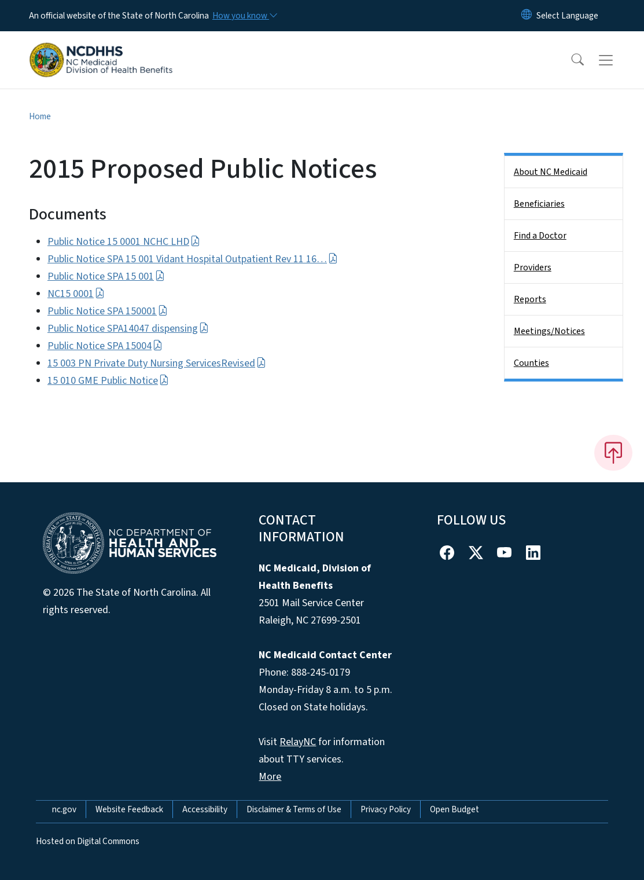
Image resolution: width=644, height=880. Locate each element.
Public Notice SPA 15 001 (106, 276)
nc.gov (64, 809)
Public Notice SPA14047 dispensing (128, 328)
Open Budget (454, 809)
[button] (570, 60)
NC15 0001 (76, 294)
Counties (531, 363)
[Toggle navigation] (617, 60)
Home (40, 116)
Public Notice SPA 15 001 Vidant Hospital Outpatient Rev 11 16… (192, 259)
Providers (532, 267)
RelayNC (297, 742)
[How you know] (244, 15)
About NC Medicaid (550, 172)
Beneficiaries (539, 203)
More (270, 776)
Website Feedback (129, 809)
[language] (567, 15)
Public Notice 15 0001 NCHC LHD (123, 241)
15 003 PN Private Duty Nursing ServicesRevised (156, 363)
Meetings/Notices (549, 331)
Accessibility (204, 809)
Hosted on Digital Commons (87, 841)
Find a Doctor (540, 235)
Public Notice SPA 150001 (107, 311)
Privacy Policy (385, 809)
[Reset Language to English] (526, 15)
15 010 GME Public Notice (108, 380)
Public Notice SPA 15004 (105, 346)
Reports (530, 299)
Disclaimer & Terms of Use (293, 809)
